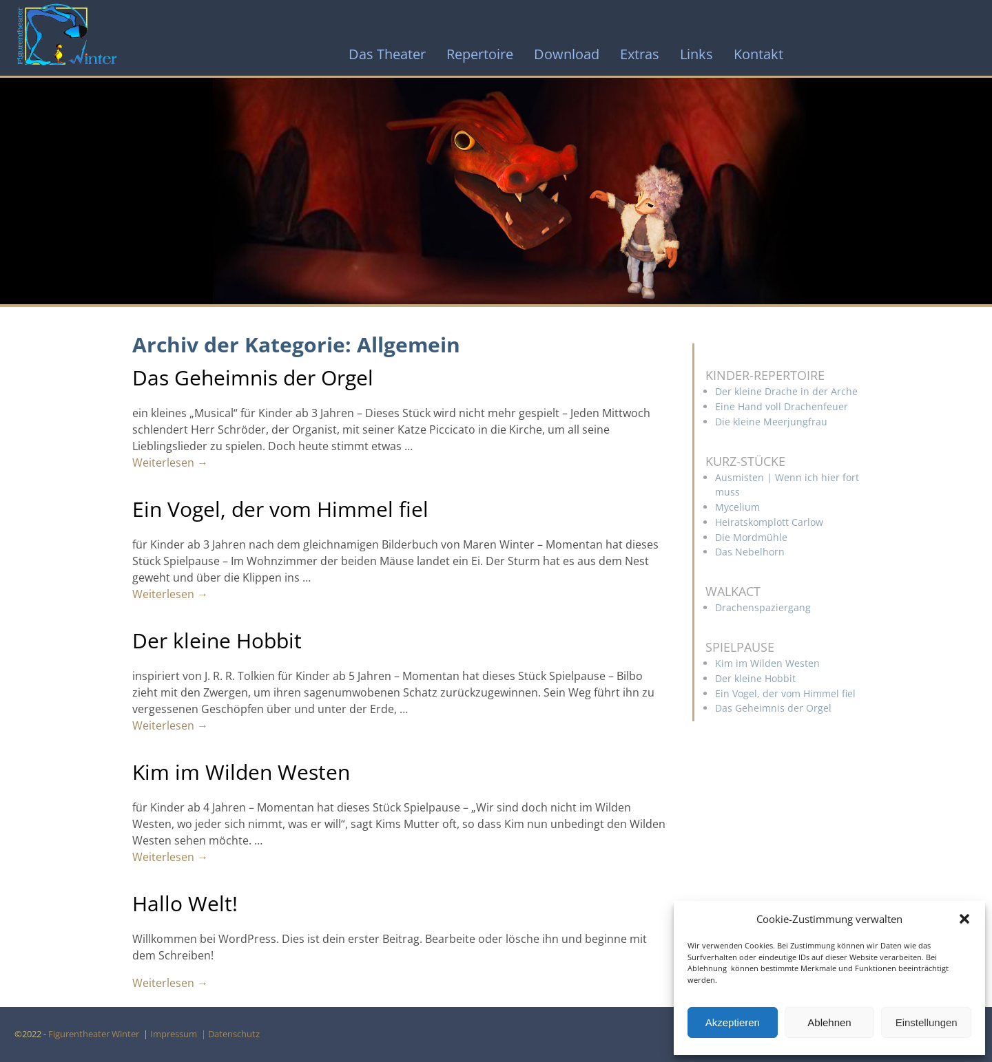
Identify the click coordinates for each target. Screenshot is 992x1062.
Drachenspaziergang (763, 607)
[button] (964, 919)
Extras (639, 54)
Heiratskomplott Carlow (769, 522)
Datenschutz (236, 1034)
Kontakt (758, 54)
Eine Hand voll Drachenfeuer (781, 406)
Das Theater (387, 54)
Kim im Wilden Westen (241, 772)
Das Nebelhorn (750, 551)
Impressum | (179, 1034)
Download (566, 54)
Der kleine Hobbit (217, 640)
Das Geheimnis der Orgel (252, 377)
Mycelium (737, 506)
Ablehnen (829, 1022)
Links (696, 54)
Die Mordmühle (751, 537)
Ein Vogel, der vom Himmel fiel (280, 509)
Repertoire (479, 54)
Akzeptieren (732, 1022)
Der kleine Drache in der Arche (786, 391)
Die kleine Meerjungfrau (771, 421)
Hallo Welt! (185, 903)
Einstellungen (927, 1022)
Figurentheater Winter (94, 1034)
